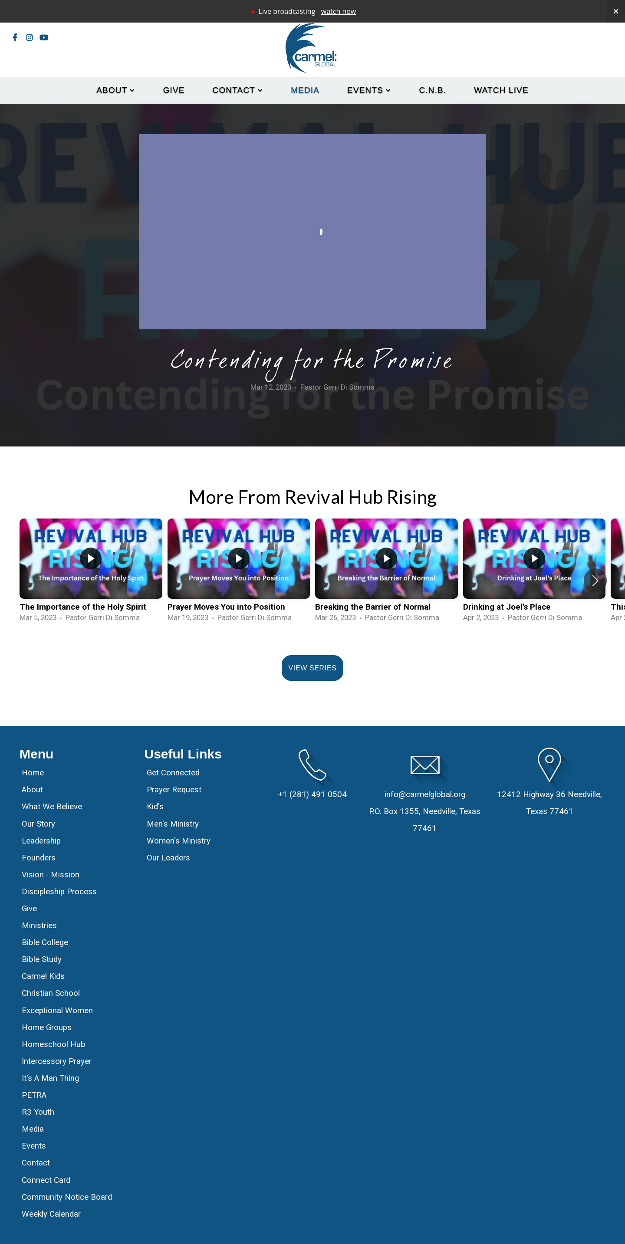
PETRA (34, 1095)
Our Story (38, 824)
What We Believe (53, 806)
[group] (91, 574)
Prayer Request (174, 789)
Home (33, 773)
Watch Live (501, 90)
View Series (312, 668)
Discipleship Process (59, 891)
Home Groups (47, 1027)
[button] (595, 580)
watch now (338, 11)
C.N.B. (433, 90)
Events (369, 90)
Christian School (51, 993)
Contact (238, 90)
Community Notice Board (67, 1197)
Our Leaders (168, 858)
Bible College (45, 942)
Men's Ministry (173, 824)
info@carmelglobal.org (425, 794)
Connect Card (46, 1180)
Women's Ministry (179, 841)
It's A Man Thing (50, 1078)
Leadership (41, 841)
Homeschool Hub (54, 1044)
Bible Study (42, 959)
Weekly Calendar (51, 1214)
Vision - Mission (52, 875)
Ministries (39, 925)
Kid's (155, 806)
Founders (39, 858)
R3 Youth (38, 1112)
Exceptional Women (57, 1010)
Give (174, 90)
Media (305, 90)
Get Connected (173, 773)
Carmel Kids (43, 976)
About (115, 90)
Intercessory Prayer (57, 1061)
